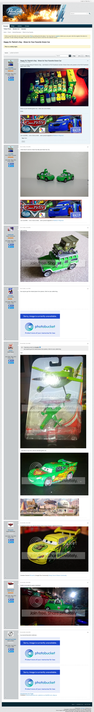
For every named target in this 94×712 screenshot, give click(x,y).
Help (73, 704)
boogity (10, 295)
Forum (9, 32)
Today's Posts (7, 29)
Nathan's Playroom (59, 135)
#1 (87, 60)
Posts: (9, 75)
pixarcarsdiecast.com (31, 695)
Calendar (23, 29)
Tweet (11, 79)
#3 (87, 227)
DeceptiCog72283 (10, 639)
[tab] (6, 53)
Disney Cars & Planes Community (58, 575)
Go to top (87, 704)
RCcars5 (10, 530)
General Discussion (16, 32)
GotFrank (10, 234)
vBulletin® (83, 708)
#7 (87, 582)
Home (5, 32)
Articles (20, 26)
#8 (87, 632)
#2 (87, 147)
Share (11, 77)
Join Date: (8, 73)
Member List (16, 29)
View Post (40, 347)
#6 (87, 523)
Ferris (10, 350)
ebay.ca (55, 695)
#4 (87, 288)
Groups (27, 26)
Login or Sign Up (86, 1)
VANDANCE (10, 589)
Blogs (12, 26)
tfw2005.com (48, 695)
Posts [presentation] (6, 52)
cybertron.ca (41, 695)
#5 (87, 343)
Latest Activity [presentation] (14, 52)
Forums (5, 26)
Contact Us (79, 704)
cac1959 (10, 67)
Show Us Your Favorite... (28, 32)
